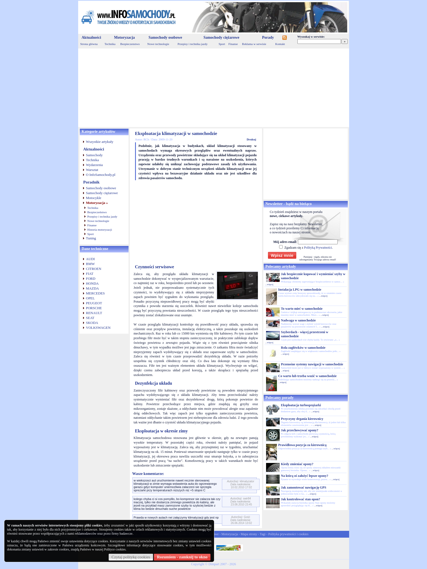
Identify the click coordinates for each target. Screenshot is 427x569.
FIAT (89, 274)
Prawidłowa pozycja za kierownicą (302, 445)
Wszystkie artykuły (100, 142)
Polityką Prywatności (318, 247)
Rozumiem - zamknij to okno (182, 557)
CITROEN (93, 269)
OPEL (90, 298)
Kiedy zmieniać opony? (297, 464)
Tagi (263, 534)
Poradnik (91, 182)
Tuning (91, 238)
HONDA (92, 283)
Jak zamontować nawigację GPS (303, 487)
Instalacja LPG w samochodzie (299, 289)
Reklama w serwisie (254, 44)
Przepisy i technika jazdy (193, 44)
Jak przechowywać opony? (299, 430)
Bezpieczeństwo (97, 212)
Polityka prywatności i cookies (288, 534)
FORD (91, 278)
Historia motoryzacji (99, 229)
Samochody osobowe (165, 37)
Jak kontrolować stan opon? (300, 499)
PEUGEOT (94, 303)
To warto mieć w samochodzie (302, 309)
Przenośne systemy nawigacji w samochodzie (312, 364)
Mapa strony (249, 534)
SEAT (90, 318)
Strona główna (89, 44)
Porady (268, 37)
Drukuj (251, 139)
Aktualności (91, 37)
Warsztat (92, 170)
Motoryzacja (124, 37)
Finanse (233, 44)
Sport (222, 44)
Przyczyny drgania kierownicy (302, 419)
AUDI (90, 259)
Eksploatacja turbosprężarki (301, 405)
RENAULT (94, 313)
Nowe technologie (158, 44)
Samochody (94, 155)
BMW (90, 264)
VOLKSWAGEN (98, 328)
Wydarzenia (94, 165)
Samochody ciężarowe (221, 37)
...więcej (269, 284)
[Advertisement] (213, 88)
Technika (110, 44)
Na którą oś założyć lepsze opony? (304, 476)
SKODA (92, 323)
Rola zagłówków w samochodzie (303, 348)
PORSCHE (94, 308)
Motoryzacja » (97, 203)
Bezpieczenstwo (130, 44)
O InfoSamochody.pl (100, 175)
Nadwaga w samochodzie (298, 320)
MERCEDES (95, 293)
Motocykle (93, 198)
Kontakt (280, 44)
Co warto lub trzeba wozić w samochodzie (307, 376)
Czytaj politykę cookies (131, 557)
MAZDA (92, 288)
